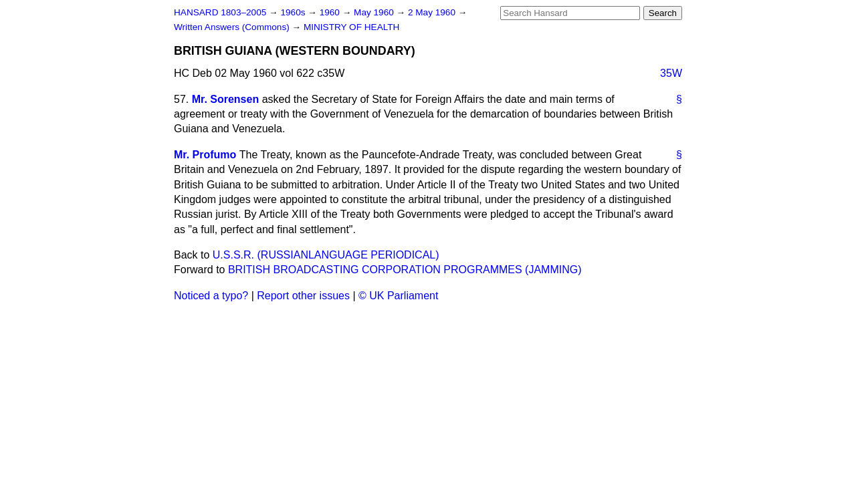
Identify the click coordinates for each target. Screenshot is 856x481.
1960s (294, 12)
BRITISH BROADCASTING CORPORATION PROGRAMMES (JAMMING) (405, 269)
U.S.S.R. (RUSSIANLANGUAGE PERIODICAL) (326, 255)
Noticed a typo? (211, 295)
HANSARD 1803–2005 (220, 12)
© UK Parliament (398, 295)
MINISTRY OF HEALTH (352, 27)
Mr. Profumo (205, 154)
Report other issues (303, 295)
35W (671, 73)
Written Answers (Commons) (233, 27)
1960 (331, 12)
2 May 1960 (433, 12)
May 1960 (375, 12)
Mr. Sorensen (225, 99)
